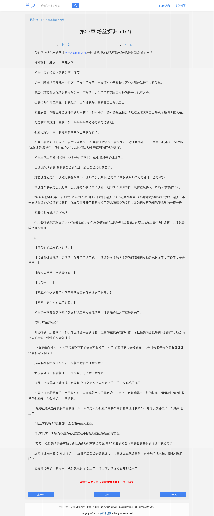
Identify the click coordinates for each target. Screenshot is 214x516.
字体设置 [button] (181, 5)
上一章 (65, 45)
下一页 (128, 45)
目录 (107, 494)
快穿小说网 (36, 19)
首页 (30, 5)
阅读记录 (164, 5)
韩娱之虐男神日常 (54, 19)
